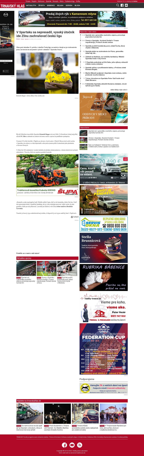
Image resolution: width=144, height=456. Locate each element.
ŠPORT (18, 39)
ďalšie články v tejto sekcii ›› (119, 90)
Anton (135, 1)
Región (34, 1)
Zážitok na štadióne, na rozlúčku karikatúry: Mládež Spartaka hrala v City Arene (104, 58)
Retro (62, 1)
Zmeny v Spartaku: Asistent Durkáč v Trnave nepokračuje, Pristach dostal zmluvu (46, 280)
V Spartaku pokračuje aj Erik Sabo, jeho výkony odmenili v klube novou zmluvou (106, 63)
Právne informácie (54, 437)
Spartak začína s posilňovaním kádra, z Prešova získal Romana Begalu (105, 68)
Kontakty (100, 437)
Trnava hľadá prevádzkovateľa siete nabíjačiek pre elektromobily (85, 428)
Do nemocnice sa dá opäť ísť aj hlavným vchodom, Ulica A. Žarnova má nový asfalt (29, 428)
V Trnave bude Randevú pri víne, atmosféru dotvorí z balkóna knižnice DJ (113, 428)
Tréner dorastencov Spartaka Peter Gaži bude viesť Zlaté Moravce (104, 79)
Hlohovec (41, 1)
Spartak (48, 1)
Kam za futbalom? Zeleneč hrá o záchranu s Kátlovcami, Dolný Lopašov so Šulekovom (103, 146)
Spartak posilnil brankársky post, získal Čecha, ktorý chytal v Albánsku (65, 280)
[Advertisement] (47, 115)
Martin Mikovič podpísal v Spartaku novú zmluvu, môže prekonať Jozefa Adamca (106, 74)
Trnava (28, 1)
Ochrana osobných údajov (69, 437)
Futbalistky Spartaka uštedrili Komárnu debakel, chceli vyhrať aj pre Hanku (106, 85)
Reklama (90, 437)
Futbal (22, 39)
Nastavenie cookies (110, 437)
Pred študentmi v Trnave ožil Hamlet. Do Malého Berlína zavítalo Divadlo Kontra (56, 428)
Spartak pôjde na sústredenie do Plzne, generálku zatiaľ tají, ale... (104, 52)
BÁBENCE (51, 5)
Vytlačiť (74, 217)
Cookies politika (122, 437)
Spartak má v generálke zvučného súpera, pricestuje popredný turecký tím (25, 280)
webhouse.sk (81, 453)
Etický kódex (83, 437)
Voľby (78, 1)
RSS (95, 437)
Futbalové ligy (70, 1)
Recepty (55, 1)
